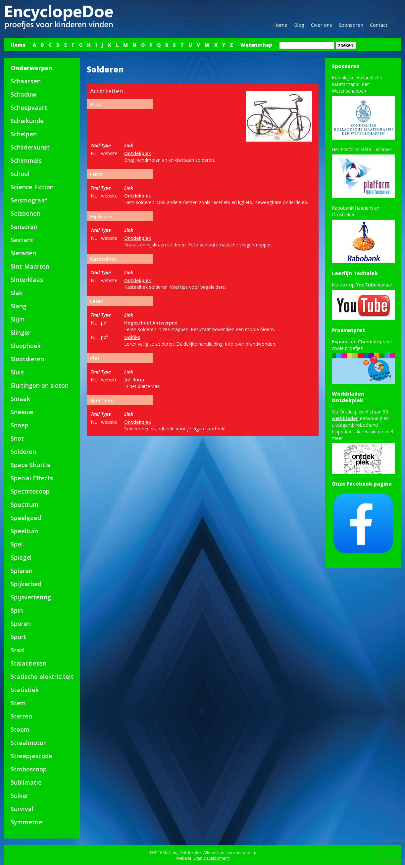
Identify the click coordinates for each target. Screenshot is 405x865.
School (20, 174)
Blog (299, 25)
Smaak (20, 399)
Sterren (21, 716)
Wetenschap (256, 45)
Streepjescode (31, 756)
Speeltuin (24, 531)
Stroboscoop (29, 769)
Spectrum (24, 504)
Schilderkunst (30, 147)
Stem (18, 703)
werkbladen (345, 418)
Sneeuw (22, 412)
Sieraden (23, 253)
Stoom (20, 729)
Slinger (20, 332)
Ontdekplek (137, 153)
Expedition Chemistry (357, 341)
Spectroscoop (30, 491)
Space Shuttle (31, 465)
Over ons (321, 25)
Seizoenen (25, 213)
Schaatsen (26, 81)
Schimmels (26, 160)
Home (280, 25)
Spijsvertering (31, 597)
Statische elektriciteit (42, 676)
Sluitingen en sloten (40, 385)
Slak (17, 293)
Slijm (18, 319)
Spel (17, 544)
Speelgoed (26, 518)
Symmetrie (26, 822)
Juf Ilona (134, 379)
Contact (378, 25)
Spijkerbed (26, 584)
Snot (17, 438)
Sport (18, 637)
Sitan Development (211, 858)
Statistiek (25, 690)
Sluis (17, 372)
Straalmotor (28, 743)
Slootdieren (27, 359)
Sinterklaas (27, 279)
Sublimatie (26, 782)
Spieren (21, 571)
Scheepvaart (29, 107)
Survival (22, 809)
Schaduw (23, 94)
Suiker (19, 796)
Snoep (19, 425)
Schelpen (24, 134)
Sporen (21, 623)
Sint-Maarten (30, 266)
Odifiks (132, 337)
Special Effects (32, 478)
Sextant (22, 240)
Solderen (23, 451)
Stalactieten (28, 663)
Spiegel (21, 557)
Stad (17, 650)
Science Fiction (32, 187)
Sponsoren (351, 25)
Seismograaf (29, 200)
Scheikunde (27, 121)
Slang (18, 306)
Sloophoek (26, 346)
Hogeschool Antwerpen (150, 323)
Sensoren (24, 227)
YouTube (367, 284)
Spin (17, 610)
